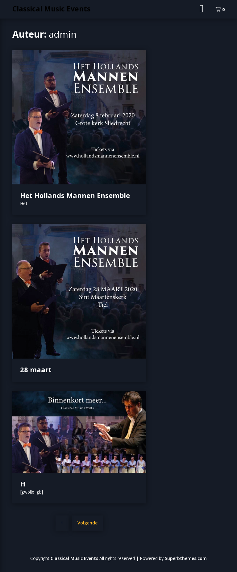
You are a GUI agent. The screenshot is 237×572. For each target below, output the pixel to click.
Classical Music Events (51, 9)
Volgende (87, 523)
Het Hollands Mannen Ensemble (75, 195)
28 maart (36, 369)
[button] (79, 117)
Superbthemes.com (186, 558)
